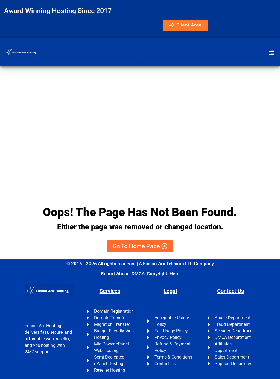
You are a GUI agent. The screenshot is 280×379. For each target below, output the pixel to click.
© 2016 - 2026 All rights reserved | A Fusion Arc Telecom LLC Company (140, 263)
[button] (271, 52)
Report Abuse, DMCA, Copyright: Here (140, 273)
